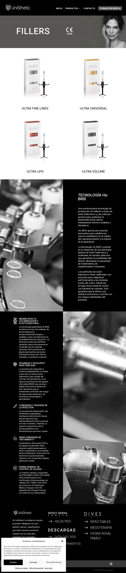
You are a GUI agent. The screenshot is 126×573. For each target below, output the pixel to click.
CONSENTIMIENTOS (67, 543)
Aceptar (13, 562)
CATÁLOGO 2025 (65, 537)
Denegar (33, 562)
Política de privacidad (36, 568)
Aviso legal (48, 568)
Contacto (89, 9)
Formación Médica (110, 9)
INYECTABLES (100, 522)
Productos (71, 9)
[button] (62, 541)
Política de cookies (21, 568)
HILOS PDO (63, 521)
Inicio (59, 9)
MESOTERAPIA (101, 528)
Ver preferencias (54, 562)
